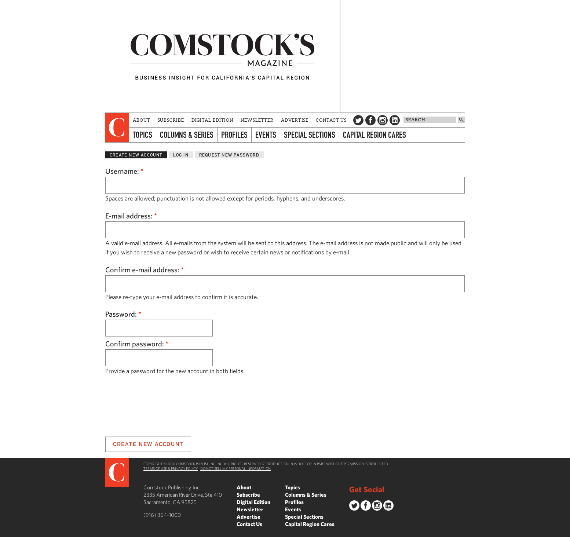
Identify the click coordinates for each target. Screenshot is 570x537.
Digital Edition (212, 120)
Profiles (234, 134)
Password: (123, 314)
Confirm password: (136, 343)
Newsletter (257, 120)
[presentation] (117, 127)
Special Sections (309, 134)
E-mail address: (131, 216)
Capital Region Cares (374, 134)
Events (265, 134)
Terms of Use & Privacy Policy (170, 468)
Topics (142, 134)
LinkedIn (395, 120)
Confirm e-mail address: (144, 269)
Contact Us (331, 120)
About (141, 120)
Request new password (229, 155)
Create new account (136, 155)
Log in (181, 155)
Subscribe (171, 120)
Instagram (382, 120)
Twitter (358, 120)
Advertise (294, 120)
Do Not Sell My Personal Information (235, 468)
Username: (124, 171)
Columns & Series (186, 134)
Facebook (370, 120)
